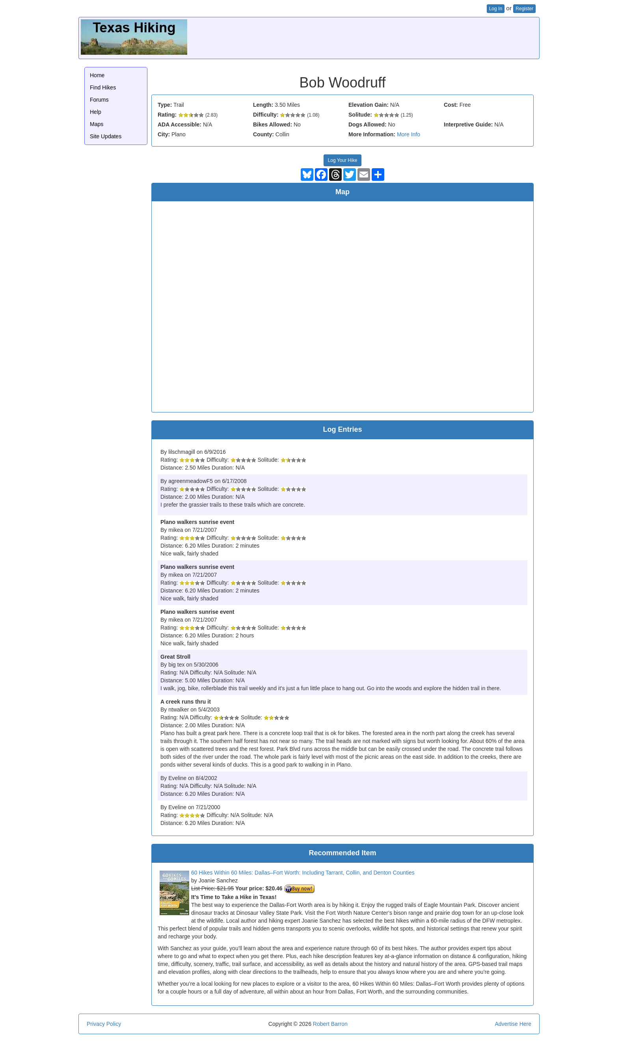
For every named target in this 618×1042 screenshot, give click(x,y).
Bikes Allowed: (272, 124)
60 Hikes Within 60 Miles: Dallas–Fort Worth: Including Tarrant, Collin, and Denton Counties (303, 872)
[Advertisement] (393, 37)
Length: (263, 105)
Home (97, 75)
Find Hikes (103, 87)
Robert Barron (330, 1024)
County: (263, 134)
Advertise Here (513, 1024)
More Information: (371, 134)
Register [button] (524, 8)
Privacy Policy (104, 1024)
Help (95, 112)
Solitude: (360, 114)
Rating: (167, 114)
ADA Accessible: (179, 124)
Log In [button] (495, 8)
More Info (408, 134)
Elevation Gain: (368, 105)
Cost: (451, 105)
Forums (99, 100)
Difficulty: (266, 114)
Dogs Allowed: (367, 124)
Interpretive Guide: (468, 124)
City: (164, 134)
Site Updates (105, 136)
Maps (96, 124)
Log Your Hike (342, 160)
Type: (165, 105)
